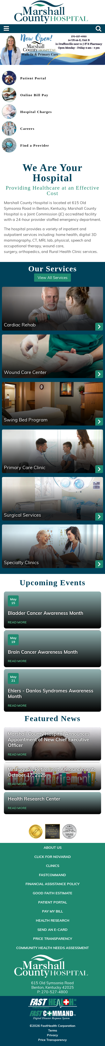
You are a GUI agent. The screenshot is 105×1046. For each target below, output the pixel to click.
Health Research (52, 920)
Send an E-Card (52, 929)
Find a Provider (34, 145)
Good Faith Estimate (52, 893)
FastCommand (52, 874)
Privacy (52, 1035)
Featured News (52, 718)
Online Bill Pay (34, 95)
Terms (52, 1030)
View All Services (53, 277)
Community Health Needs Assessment (52, 947)
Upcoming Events (53, 582)
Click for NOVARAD (52, 856)
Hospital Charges (36, 112)
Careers (27, 129)
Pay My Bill (52, 911)
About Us (53, 847)
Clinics (52, 865)
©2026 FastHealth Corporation (52, 1026)
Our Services (52, 268)
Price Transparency (52, 938)
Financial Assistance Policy (52, 883)
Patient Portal (33, 78)
